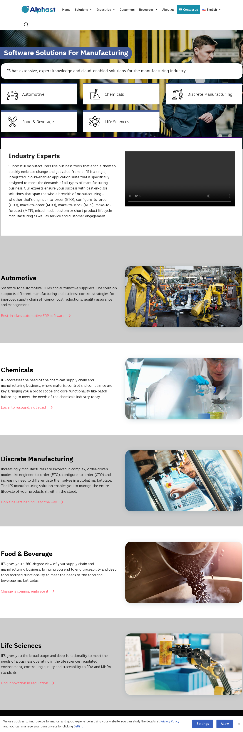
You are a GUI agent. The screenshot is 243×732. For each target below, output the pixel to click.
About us (168, 10)
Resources (148, 9)
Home (66, 10)
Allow (225, 724)
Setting (78, 726)
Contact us (190, 10)
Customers (127, 10)
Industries (106, 9)
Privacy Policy (170, 721)
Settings (203, 724)
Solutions (83, 9)
